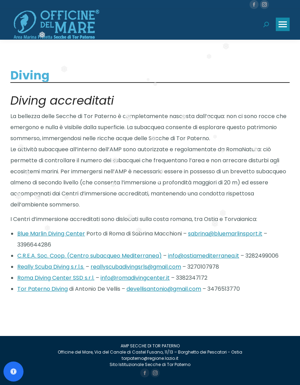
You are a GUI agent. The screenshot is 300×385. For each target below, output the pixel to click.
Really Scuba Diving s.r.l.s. (50, 267)
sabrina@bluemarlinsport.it (225, 234)
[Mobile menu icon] (283, 24)
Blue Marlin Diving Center (51, 234)
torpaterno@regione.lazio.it (150, 358)
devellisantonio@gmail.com (163, 289)
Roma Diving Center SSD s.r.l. (55, 278)
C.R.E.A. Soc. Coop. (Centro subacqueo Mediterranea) (89, 256)
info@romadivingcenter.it (135, 278)
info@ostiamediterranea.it (203, 256)
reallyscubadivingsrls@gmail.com (136, 267)
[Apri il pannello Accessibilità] (13, 372)
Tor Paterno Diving (42, 289)
